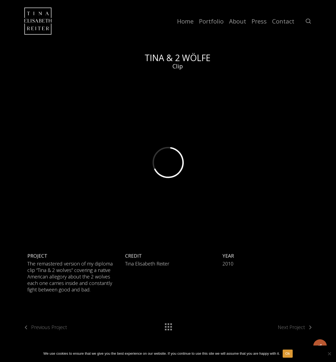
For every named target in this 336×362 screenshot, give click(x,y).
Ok (287, 353)
